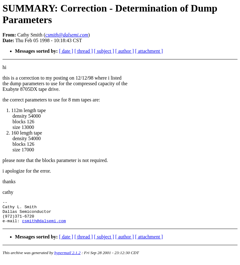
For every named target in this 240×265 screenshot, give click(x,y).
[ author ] (124, 51)
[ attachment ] (149, 51)
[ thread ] (83, 51)
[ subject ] (104, 51)
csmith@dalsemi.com (44, 225)
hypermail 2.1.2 (67, 257)
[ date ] (66, 51)
